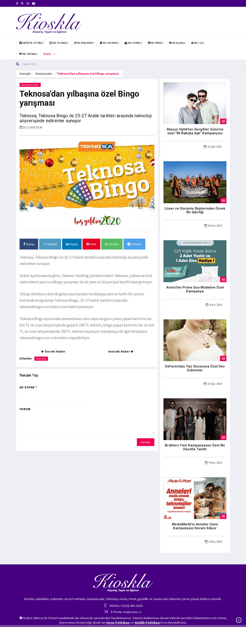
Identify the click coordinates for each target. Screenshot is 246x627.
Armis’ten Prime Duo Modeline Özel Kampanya (195, 286)
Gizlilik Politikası (147, 622)
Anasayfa (25, 74)
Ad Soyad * (28, 387)
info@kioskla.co (132, 605)
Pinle (91, 244)
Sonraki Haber (120, 351)
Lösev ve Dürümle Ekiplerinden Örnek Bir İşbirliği (195, 208)
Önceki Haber (53, 351)
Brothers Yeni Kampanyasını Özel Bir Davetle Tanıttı (195, 442)
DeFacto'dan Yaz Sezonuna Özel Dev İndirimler (195, 364)
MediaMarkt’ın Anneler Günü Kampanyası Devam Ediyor (195, 520)
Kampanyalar (43, 74)
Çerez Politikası (118, 622)
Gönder (112, 244)
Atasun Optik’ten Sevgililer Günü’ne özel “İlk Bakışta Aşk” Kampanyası (195, 130)
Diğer (47, 54)
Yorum (25, 409)
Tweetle (50, 244)
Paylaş (28, 244)
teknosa (41, 358)
